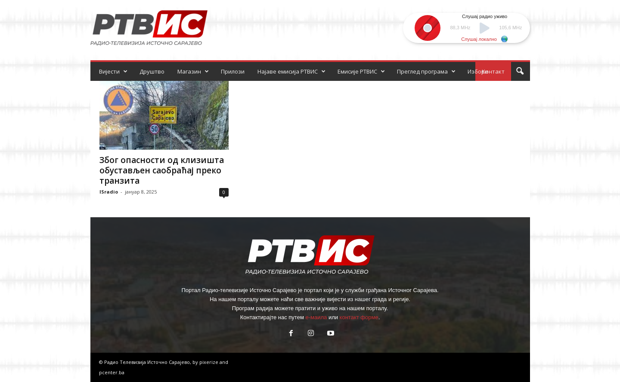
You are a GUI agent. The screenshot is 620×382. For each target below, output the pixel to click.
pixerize (209, 362)
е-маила (316, 317)
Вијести (113, 71)
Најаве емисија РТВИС (291, 71)
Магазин (193, 71)
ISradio (108, 191)
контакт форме (359, 317)
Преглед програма (426, 71)
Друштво (152, 71)
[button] (519, 71)
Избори (478, 71)
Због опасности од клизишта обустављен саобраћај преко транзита (161, 170)
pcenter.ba (111, 372)
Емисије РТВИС (361, 71)
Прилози (233, 71)
